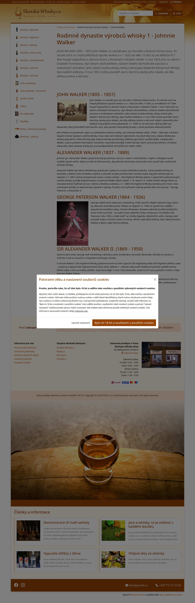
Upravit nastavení (81, 322)
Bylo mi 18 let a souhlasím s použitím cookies (124, 323)
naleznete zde (81, 311)
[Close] (155, 279)
